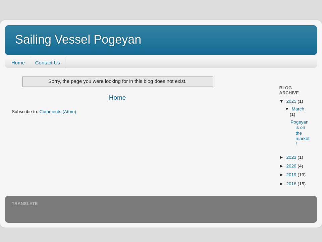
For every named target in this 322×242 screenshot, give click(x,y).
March (298, 108)
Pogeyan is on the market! (299, 132)
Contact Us (47, 62)
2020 (292, 165)
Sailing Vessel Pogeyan (78, 39)
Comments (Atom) (58, 111)
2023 (292, 157)
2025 (292, 101)
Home (18, 62)
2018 (292, 183)
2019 (292, 174)
